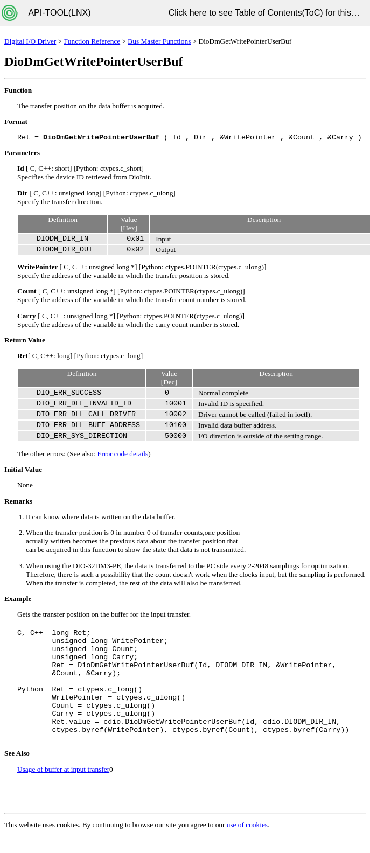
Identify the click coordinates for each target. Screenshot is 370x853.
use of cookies (247, 825)
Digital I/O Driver (30, 41)
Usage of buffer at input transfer (63, 769)
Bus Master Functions (159, 41)
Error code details (122, 454)
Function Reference (92, 41)
